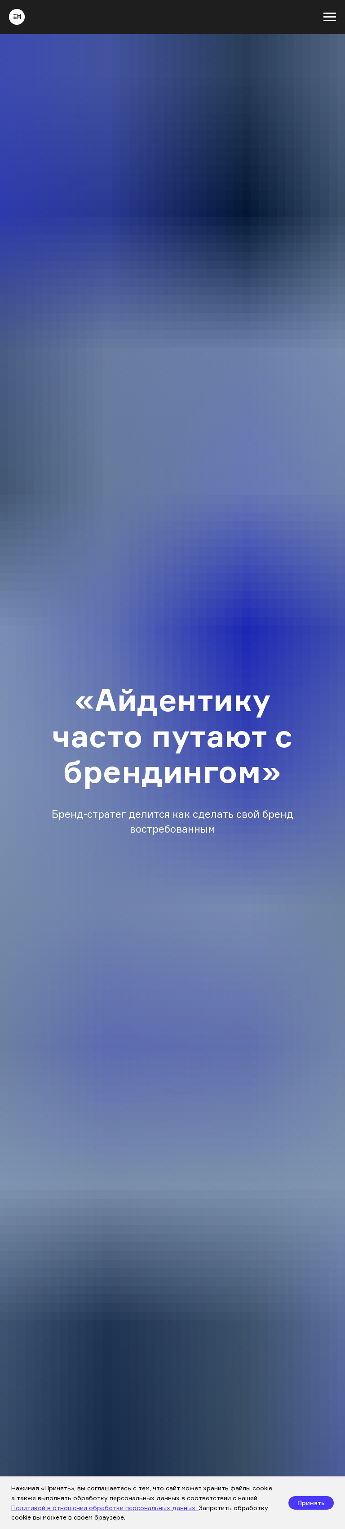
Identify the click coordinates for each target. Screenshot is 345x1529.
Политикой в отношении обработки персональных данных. (105, 1507)
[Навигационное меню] (329, 17)
